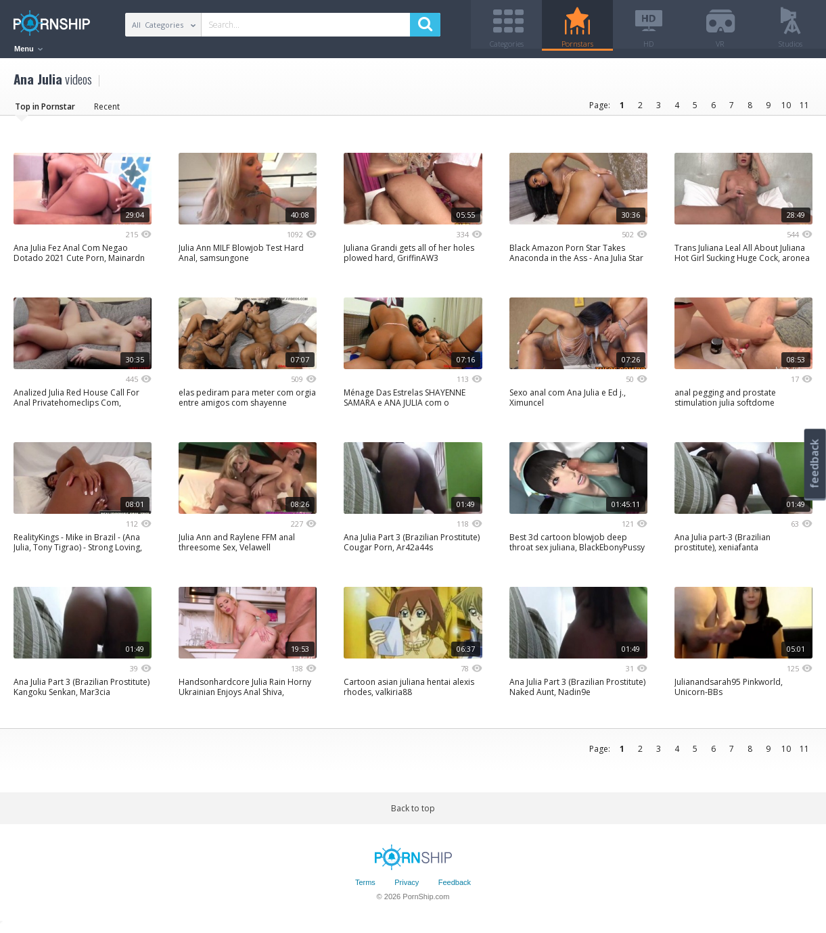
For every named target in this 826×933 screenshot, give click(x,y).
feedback (814, 463)
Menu (28, 49)
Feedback (454, 888)
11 (804, 110)
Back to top (413, 813)
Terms (365, 888)
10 (786, 110)
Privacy (406, 888)
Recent (107, 111)
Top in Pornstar (45, 111)
